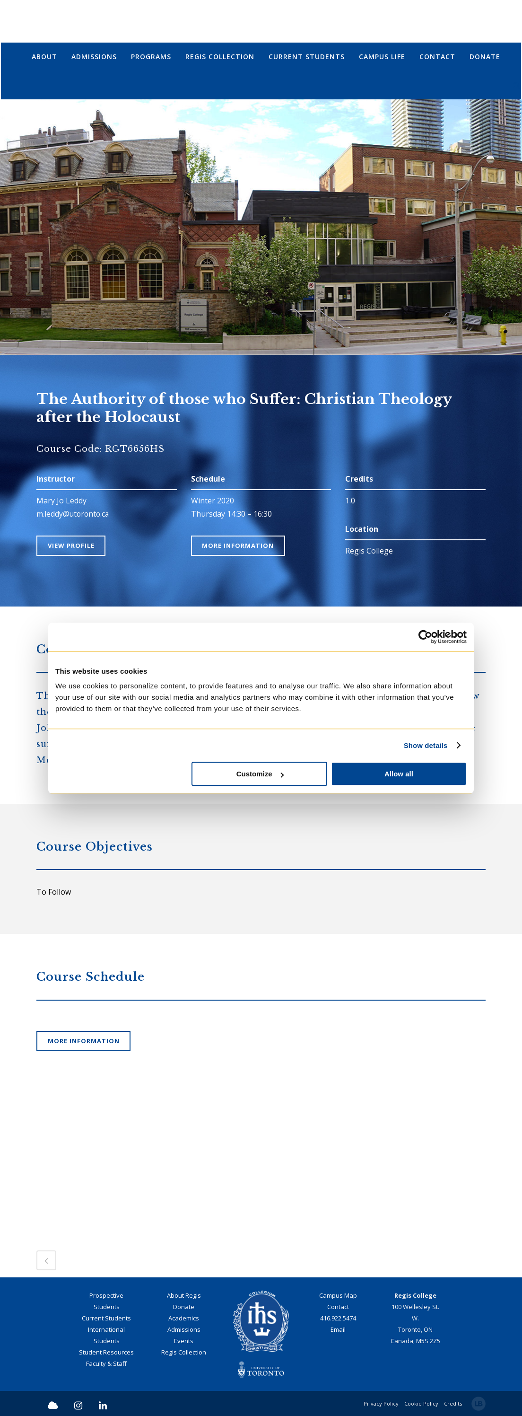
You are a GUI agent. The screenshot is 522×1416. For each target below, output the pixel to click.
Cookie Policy (421, 1403)
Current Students (106, 1318)
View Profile (71, 545)
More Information (239, 545)
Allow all (398, 774)
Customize (260, 774)
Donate (183, 1306)
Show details (426, 745)
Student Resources (106, 1352)
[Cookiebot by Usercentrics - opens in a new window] (425, 637)
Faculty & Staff (106, 1363)
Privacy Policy (381, 1403)
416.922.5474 (338, 1318)
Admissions (183, 1329)
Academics (183, 1318)
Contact (338, 1306)
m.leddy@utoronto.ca (73, 514)
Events (183, 1341)
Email (338, 1329)
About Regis (184, 1295)
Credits (453, 1403)
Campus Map (338, 1295)
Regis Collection (183, 1352)
